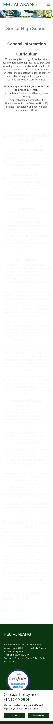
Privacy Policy (32, 658)
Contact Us (9, 661)
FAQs (42, 658)
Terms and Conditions (14, 658)
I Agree (14, 715)
